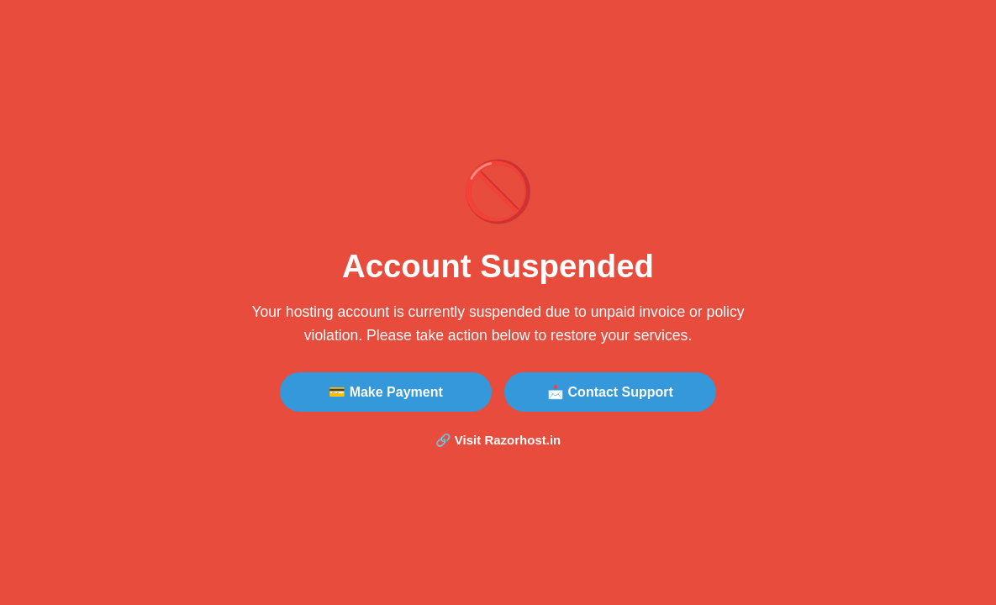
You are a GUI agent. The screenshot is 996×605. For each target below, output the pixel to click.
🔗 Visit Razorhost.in (498, 440)
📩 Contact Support (610, 392)
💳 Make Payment (386, 392)
